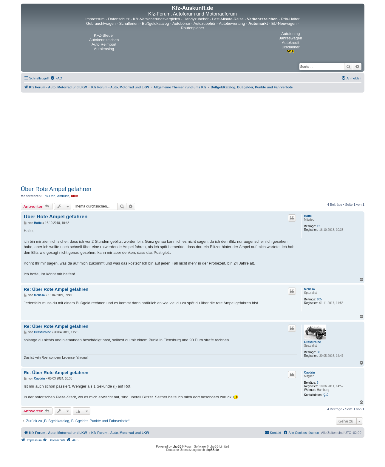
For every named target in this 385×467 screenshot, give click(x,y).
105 (319, 299)
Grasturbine (312, 342)
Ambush (63, 196)
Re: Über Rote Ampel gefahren (56, 289)
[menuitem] (56, 78)
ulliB (74, 196)
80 (318, 352)
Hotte (308, 216)
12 (318, 226)
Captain (309, 372)
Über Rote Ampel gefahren (56, 189)
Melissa (309, 289)
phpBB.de (212, 449)
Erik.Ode (49, 196)
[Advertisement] (192, 139)
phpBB (177, 446)
